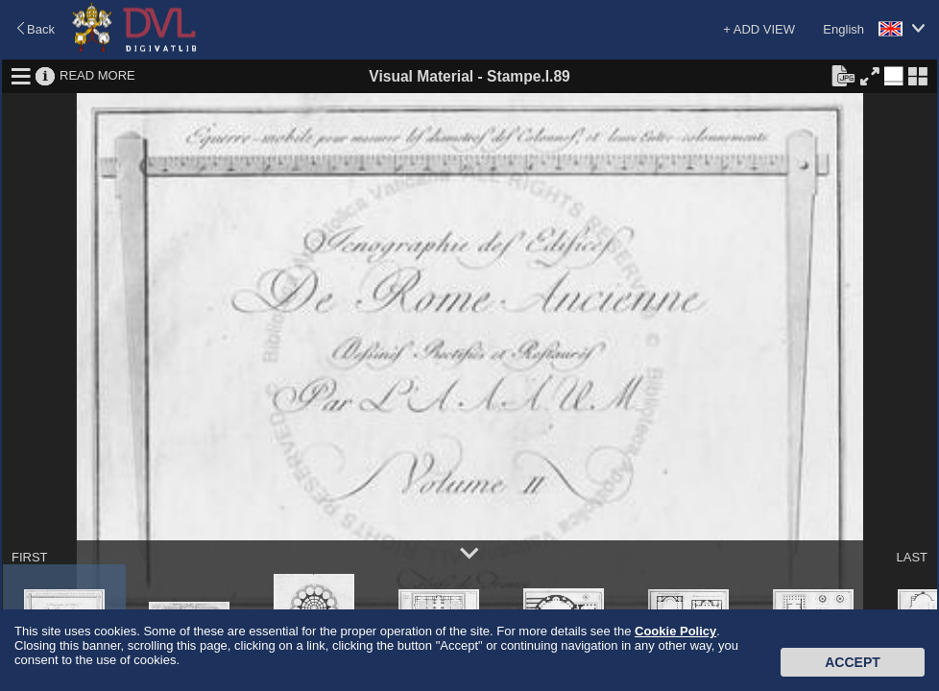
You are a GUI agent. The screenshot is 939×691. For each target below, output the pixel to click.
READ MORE (97, 75)
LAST (911, 557)
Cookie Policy (675, 631)
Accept (852, 662)
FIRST (30, 557)
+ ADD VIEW (759, 29)
